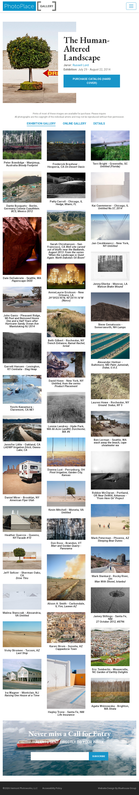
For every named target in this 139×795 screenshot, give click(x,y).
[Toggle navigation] (131, 6)
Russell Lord (81, 65)
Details (99, 123)
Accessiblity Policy (52, 788)
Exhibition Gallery (41, 123)
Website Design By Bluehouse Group (117, 788)
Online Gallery (74, 123)
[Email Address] (62, 756)
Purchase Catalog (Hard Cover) (92, 81)
